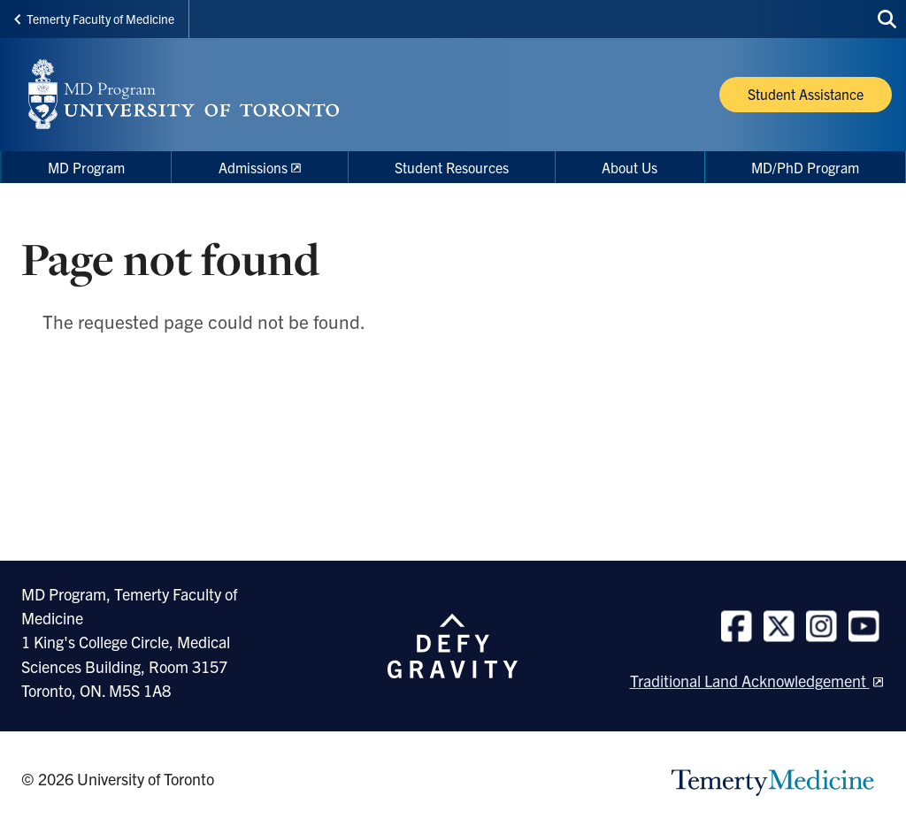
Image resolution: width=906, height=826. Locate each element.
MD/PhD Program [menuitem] (805, 167)
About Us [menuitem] (629, 167)
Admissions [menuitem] (253, 167)
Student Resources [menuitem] (452, 167)
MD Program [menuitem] (86, 167)
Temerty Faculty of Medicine (94, 19)
